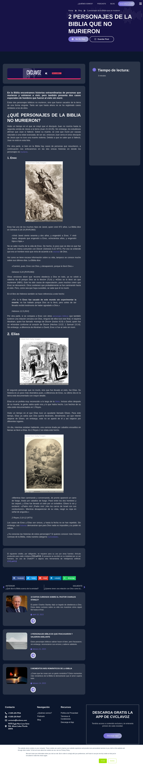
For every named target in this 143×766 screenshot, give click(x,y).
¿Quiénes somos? (85, 4)
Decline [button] (112, 761)
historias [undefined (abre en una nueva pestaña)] (23, 528)
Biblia (58, 405)
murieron (23, 152)
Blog (112, 4)
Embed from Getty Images (36, 163)
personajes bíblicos (60, 316)
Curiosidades (53, 540)
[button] (18, 581)
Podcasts (101, 4)
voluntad (57, 252)
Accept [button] (103, 761)
